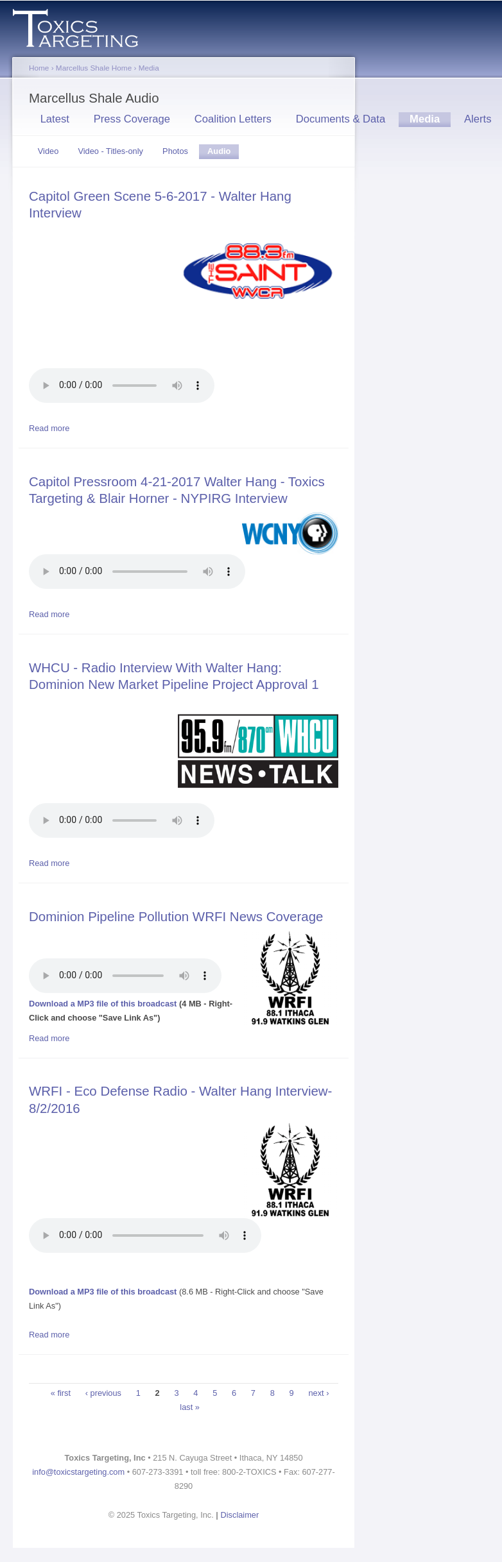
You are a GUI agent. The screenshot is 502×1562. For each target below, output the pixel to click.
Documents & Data (341, 119)
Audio (223, 152)
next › (318, 1393)
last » (190, 1407)
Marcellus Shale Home (94, 68)
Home (39, 68)
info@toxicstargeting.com (78, 1472)
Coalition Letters (233, 119)
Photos (175, 151)
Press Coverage (132, 119)
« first (61, 1393)
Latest (54, 119)
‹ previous (103, 1393)
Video (48, 151)
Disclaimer (240, 1515)
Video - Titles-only (110, 151)
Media (149, 68)
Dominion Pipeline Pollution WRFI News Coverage (176, 916)
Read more (49, 428)
